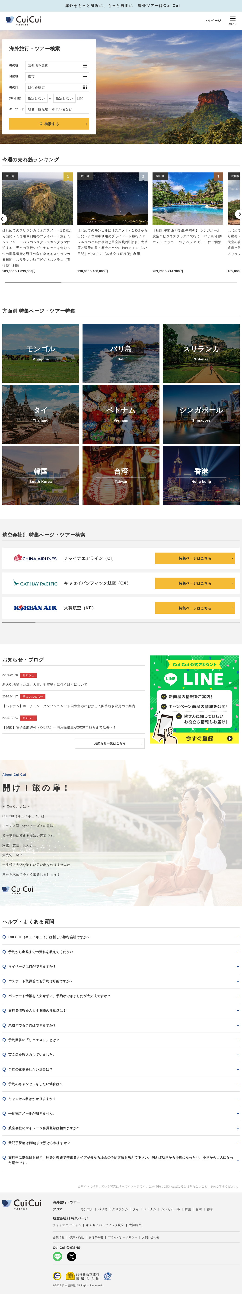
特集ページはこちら (195, 558)
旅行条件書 (96, 1236)
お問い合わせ (151, 1236)
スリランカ (120, 1208)
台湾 (199, 1208)
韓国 (188, 1208)
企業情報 (59, 1236)
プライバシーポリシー (122, 1236)
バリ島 (103, 1208)
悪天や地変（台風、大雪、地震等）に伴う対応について (45, 683)
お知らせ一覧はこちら (110, 742)
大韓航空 (135, 1224)
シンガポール (170, 1208)
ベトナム (150, 1208)
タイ (136, 1208)
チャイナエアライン (67, 1224)
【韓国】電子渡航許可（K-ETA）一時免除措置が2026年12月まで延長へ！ (59, 726)
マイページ (212, 20)
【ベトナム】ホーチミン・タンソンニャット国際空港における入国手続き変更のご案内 (68, 705)
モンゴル (87, 1208)
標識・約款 (76, 1236)
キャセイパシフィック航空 (105, 1224)
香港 (210, 1208)
